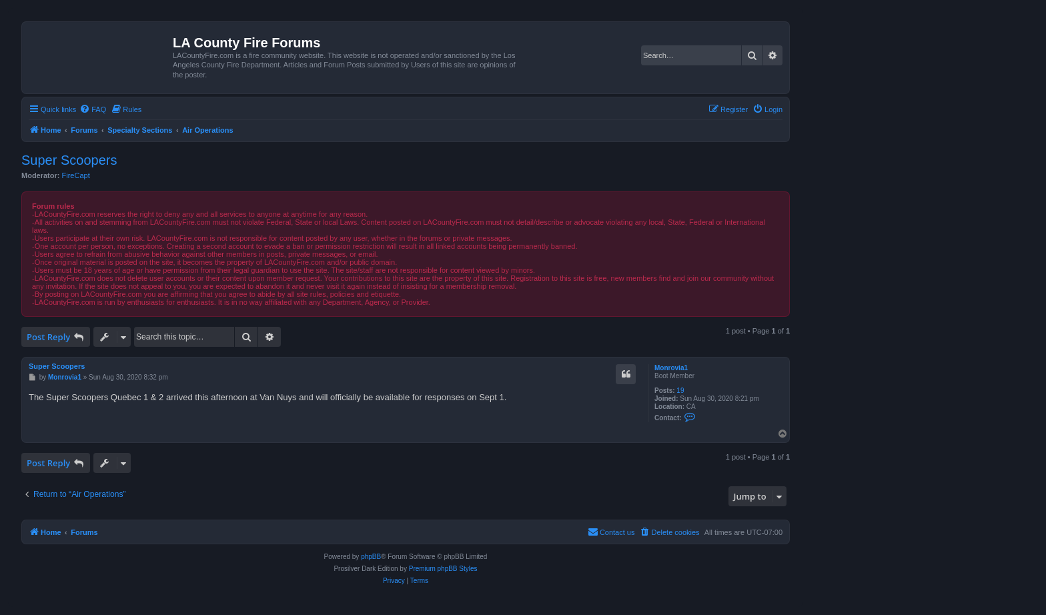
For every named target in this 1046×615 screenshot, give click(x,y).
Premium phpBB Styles (443, 568)
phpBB (371, 556)
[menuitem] (92, 109)
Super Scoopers (69, 160)
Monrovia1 (671, 368)
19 (680, 390)
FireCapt (76, 175)
